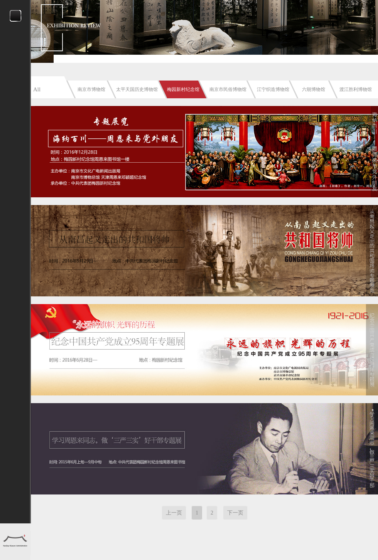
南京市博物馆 (91, 89)
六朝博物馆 (313, 89)
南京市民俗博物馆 (227, 89)
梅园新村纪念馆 (183, 89)
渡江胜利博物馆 (355, 89)
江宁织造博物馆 (273, 89)
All (36, 89)
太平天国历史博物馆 (137, 89)
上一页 (174, 513)
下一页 (235, 513)
